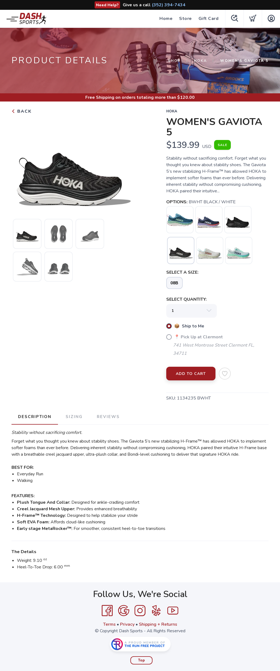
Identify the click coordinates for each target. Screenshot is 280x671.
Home (166, 19)
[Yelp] (156, 611)
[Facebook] (107, 611)
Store (185, 19)
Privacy (127, 624)
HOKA (200, 60)
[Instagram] (140, 611)
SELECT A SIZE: (182, 272)
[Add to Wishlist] (225, 374)
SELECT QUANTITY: (186, 299)
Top (141, 660)
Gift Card (209, 19)
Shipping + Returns (158, 624)
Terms (109, 624)
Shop (174, 60)
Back (21, 111)
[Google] (123, 611)
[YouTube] (173, 611)
